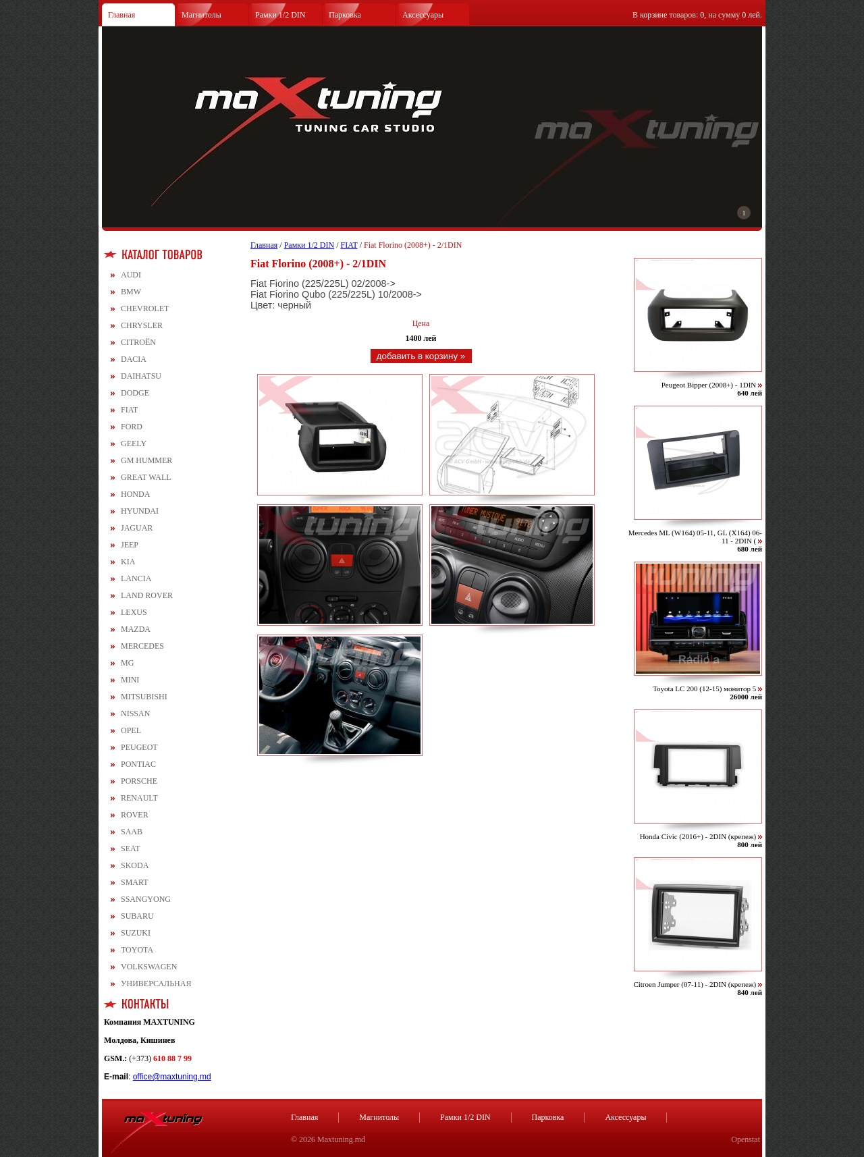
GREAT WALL (146, 477)
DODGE (135, 393)
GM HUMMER (146, 460)
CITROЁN (138, 342)
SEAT (130, 848)
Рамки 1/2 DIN (280, 15)
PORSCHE (139, 781)
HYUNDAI (140, 511)
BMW (131, 291)
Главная (121, 15)
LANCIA (136, 578)
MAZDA (136, 629)
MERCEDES (142, 646)
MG (127, 663)
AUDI (131, 274)
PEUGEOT (139, 747)
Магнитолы (201, 15)
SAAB (131, 831)
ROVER (134, 814)
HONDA (135, 494)
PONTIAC (138, 764)
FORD (131, 426)
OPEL (131, 730)
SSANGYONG (146, 899)
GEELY (133, 443)
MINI (130, 679)
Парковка (345, 15)
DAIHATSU (141, 376)
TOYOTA (137, 949)
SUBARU (137, 916)
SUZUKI (136, 933)
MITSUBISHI (144, 696)
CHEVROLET (145, 308)
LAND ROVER (147, 595)
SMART (134, 882)
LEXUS (134, 612)
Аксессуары (422, 15)
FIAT (129, 409)
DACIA (133, 359)
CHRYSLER (142, 325)
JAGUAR (137, 528)
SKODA (134, 865)
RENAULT (139, 798)
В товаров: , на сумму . (697, 15)
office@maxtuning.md (172, 1076)
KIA (128, 561)
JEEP (129, 544)
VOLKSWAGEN (149, 966)
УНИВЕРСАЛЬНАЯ (156, 983)
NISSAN (135, 713)
